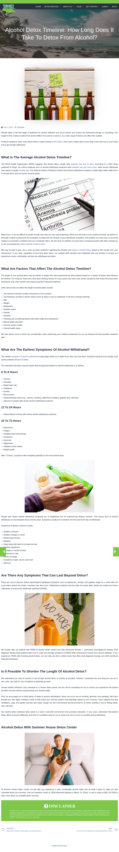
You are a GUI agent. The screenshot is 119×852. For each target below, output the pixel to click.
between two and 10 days (82, 164)
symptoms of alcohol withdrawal (25, 358)
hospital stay (24, 171)
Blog (114, 6)
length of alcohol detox (81, 250)
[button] (59, 6)
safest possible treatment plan (32, 245)
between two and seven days (84, 168)
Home (38, 6)
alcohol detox (56, 142)
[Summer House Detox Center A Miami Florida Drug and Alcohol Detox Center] (9, 9)
